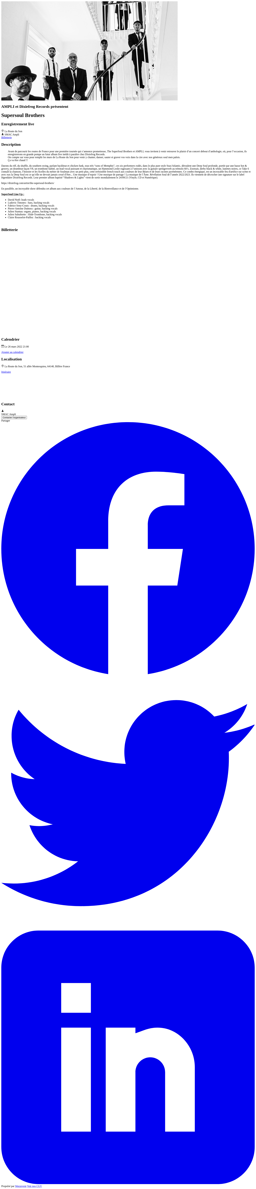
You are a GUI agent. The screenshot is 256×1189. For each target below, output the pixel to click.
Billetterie (6, 137)
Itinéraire (6, 372)
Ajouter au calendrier (12, 352)
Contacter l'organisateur (14, 417)
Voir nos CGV (34, 1186)
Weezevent (20, 1186)
